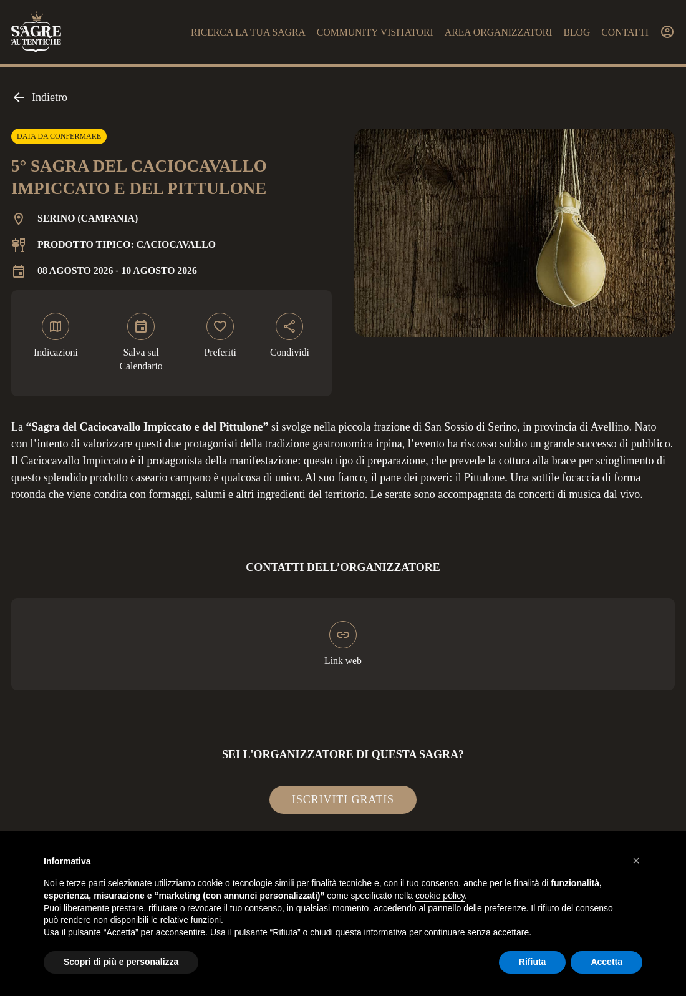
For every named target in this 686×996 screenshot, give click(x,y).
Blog (576, 32)
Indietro (39, 97)
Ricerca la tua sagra (248, 32)
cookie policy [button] (440, 896)
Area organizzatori (499, 32)
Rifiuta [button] (532, 962)
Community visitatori (375, 32)
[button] (636, 861)
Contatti (625, 32)
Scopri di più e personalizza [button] (121, 962)
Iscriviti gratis (343, 799)
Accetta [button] (606, 962)
